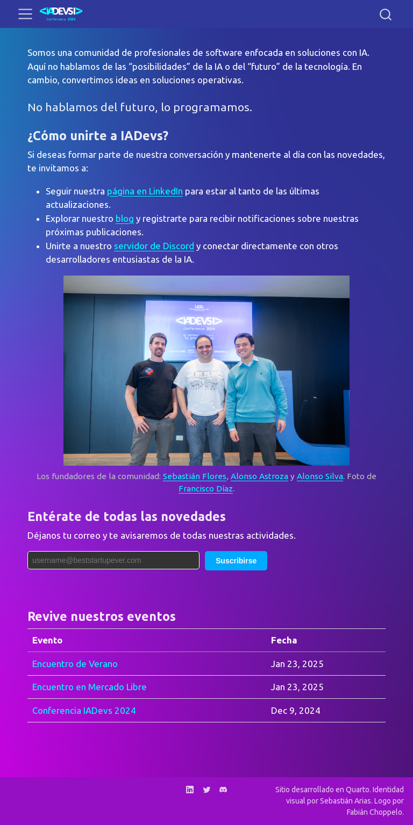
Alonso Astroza (259, 476)
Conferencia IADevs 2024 (84, 710)
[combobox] (386, 14)
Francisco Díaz (206, 488)
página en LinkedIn (145, 191)
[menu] (25, 14)
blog (125, 218)
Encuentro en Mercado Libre (89, 687)
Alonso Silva (320, 476)
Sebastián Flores (194, 476)
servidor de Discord (154, 246)
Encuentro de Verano (75, 663)
